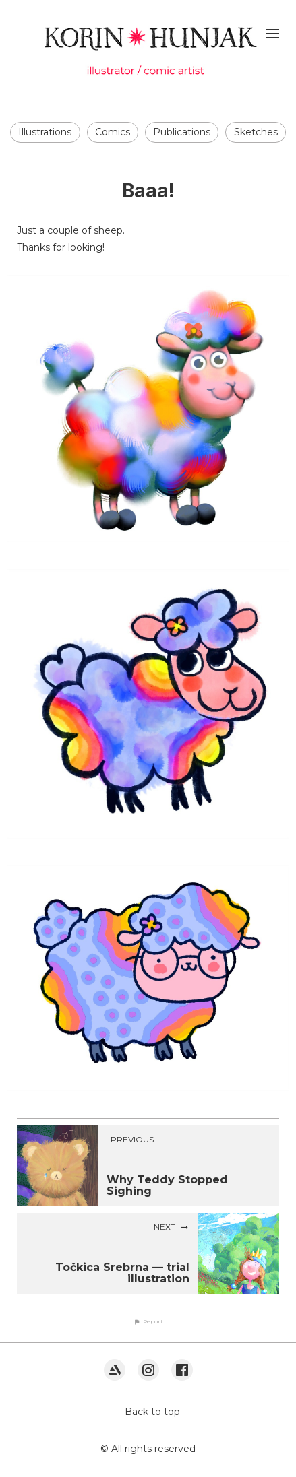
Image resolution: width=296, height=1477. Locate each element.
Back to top (152, 1412)
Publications (181, 132)
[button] (148, 1321)
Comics (112, 132)
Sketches (256, 132)
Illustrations (44, 132)
